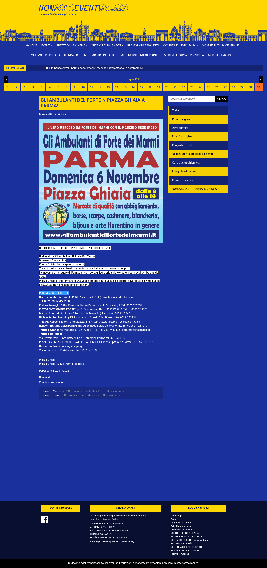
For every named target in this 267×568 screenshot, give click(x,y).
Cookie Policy (127, 541)
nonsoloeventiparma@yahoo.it (105, 519)
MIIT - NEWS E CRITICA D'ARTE (186, 547)
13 (108, 87)
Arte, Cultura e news (181, 526)
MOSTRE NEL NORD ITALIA (185, 533)
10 (83, 87)
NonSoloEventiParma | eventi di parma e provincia (85, 10)
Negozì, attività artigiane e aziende (193, 153)
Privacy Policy (110, 541)
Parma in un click (182, 180)
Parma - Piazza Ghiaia (52, 114)
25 (208, 87)
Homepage (176, 515)
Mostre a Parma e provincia (184, 55)
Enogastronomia (182, 145)
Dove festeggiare (182, 136)
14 (116, 87)
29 (241, 87)
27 (225, 87)
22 (183, 87)
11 (91, 87)
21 (175, 87)
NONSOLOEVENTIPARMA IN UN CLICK (195, 188)
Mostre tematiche (180, 553)
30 (250, 87)
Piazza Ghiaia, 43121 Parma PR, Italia (61, 363)
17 (141, 87)
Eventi (174, 519)
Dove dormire (180, 127)
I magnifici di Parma (184, 171)
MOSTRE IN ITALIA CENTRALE (186, 536)
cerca (221, 98)
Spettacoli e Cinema (181, 522)
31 (258, 87)
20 (166, 87)
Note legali (95, 541)
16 (133, 87)
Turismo (177, 110)
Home (31, 45)
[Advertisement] (182, 13)
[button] (47, 45)
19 (158, 87)
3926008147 (105, 533)
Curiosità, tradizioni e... (186, 162)
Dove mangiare (181, 119)
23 (191, 87)
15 (125, 87)
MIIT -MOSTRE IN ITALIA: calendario (189, 540)
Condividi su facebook (52, 382)
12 (99, 87)
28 (233, 87)
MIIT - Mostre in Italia (181, 543)
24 (200, 87)
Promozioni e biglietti (143, 45)
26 (216, 87)
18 (150, 87)
